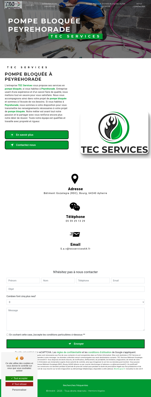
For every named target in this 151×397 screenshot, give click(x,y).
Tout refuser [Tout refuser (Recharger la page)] (19, 384)
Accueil (30, 5)
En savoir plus (21, 134)
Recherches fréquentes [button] (75, 385)
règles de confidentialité (69, 352)
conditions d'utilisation (99, 352)
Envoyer (79, 343)
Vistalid (51, 391)
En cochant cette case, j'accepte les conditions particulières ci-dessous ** (47, 334)
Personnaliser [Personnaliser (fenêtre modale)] (19, 390)
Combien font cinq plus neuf (21, 296)
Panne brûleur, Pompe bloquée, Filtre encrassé (105, 5)
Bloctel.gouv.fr (119, 369)
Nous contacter (139, 5)
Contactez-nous (23, 145)
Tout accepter (19, 378)
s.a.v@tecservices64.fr (75, 245)
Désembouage (72, 5)
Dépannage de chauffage (49, 5)
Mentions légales (96, 391)
